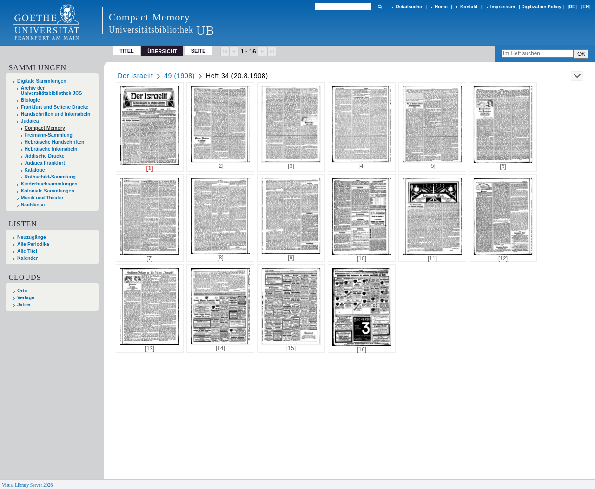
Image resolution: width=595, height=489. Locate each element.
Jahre (23, 304)
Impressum (502, 6)
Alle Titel (27, 251)
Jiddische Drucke (45, 156)
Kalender (27, 258)
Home (441, 6)
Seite (198, 50)
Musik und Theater (42, 197)
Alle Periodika (33, 244)
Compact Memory (45, 128)
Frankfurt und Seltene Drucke (55, 107)
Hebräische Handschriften (55, 142)
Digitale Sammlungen (41, 81)
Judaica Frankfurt (45, 162)
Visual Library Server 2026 (27, 485)
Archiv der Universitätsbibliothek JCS (51, 91)
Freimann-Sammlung (49, 135)
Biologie (30, 100)
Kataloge (35, 169)
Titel (126, 50)
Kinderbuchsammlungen (49, 183)
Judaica (30, 121)
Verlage (25, 297)
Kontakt (468, 6)
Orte (22, 290)
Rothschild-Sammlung (50, 176)
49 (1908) (179, 75)
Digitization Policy (541, 6)
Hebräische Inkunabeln (51, 149)
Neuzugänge (31, 237)
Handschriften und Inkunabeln (56, 114)
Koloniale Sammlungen (47, 190)
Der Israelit (135, 75)
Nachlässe (33, 204)
